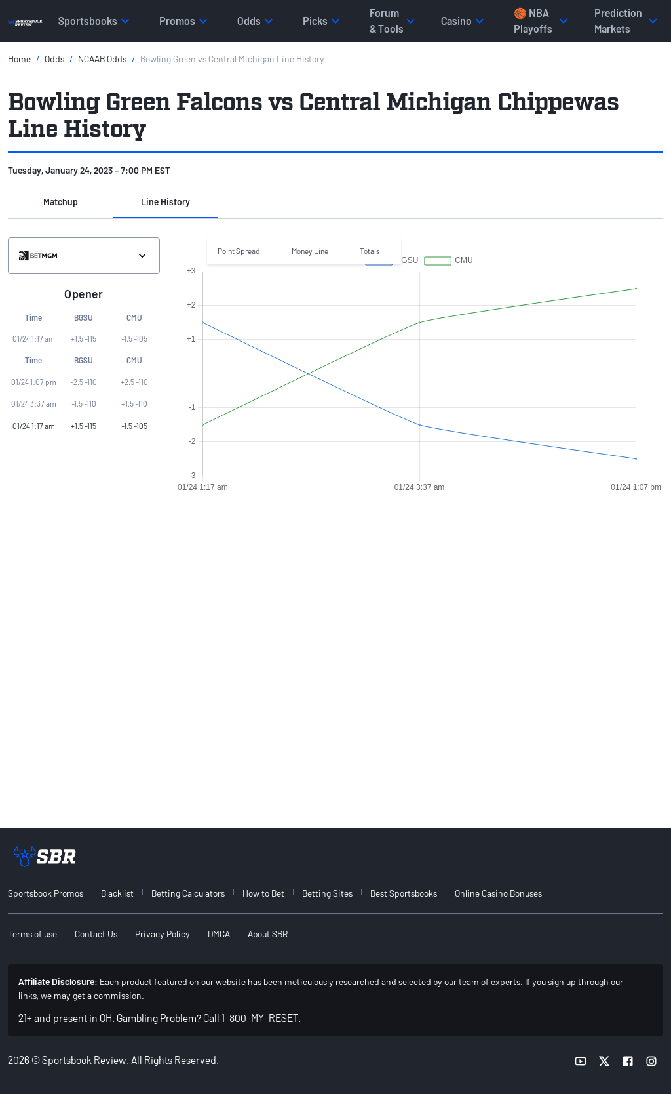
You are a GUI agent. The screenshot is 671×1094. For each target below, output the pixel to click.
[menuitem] (53, 892)
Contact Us (96, 933)
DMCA (219, 933)
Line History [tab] (165, 201)
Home (19, 58)
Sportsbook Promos (45, 893)
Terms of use (32, 933)
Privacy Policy (162, 933)
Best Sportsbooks (403, 893)
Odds (54, 58)
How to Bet (263, 893)
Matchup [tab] (60, 201)
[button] (60, 202)
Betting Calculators (188, 893)
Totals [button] (370, 250)
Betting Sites (327, 893)
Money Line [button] (310, 250)
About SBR (268, 933)
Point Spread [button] (239, 250)
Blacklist (117, 893)
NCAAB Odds (102, 58)
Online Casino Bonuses (498, 893)
